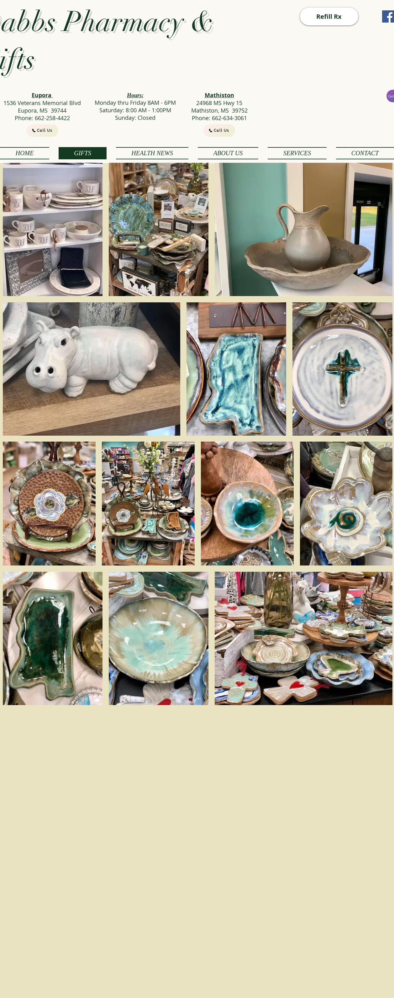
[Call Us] (42, 130)
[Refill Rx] (329, 16)
